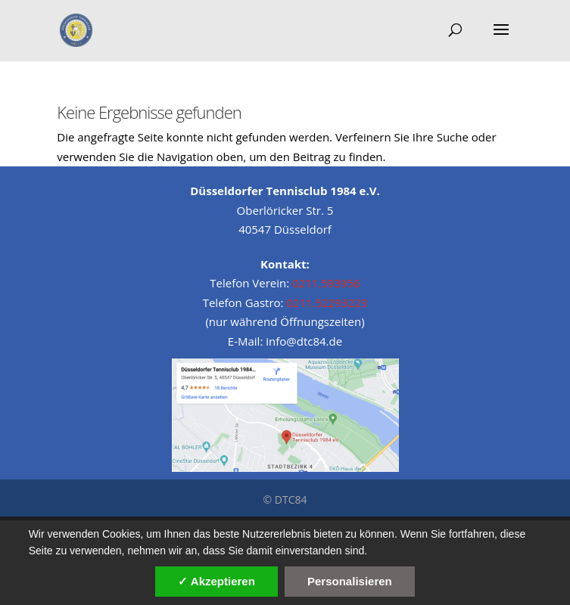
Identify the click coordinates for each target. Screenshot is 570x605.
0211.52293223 (326, 302)
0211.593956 (326, 282)
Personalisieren (349, 581)
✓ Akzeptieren (216, 581)
